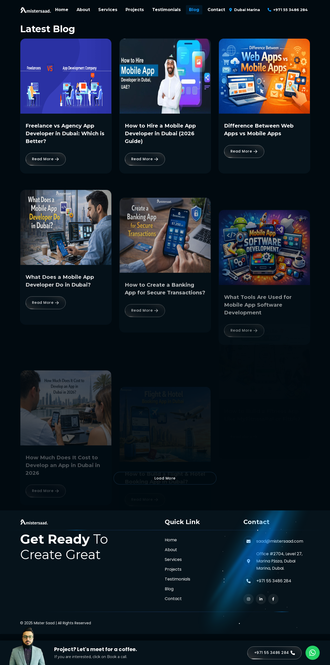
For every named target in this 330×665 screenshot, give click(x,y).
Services (107, 9)
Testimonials (166, 9)
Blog (194, 9)
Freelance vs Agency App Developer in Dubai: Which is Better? (65, 133)
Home (61, 9)
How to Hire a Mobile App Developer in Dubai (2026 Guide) (160, 133)
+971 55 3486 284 (290, 9)
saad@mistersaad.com (279, 541)
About (83, 9)
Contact (216, 9)
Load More (165, 478)
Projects (135, 9)
